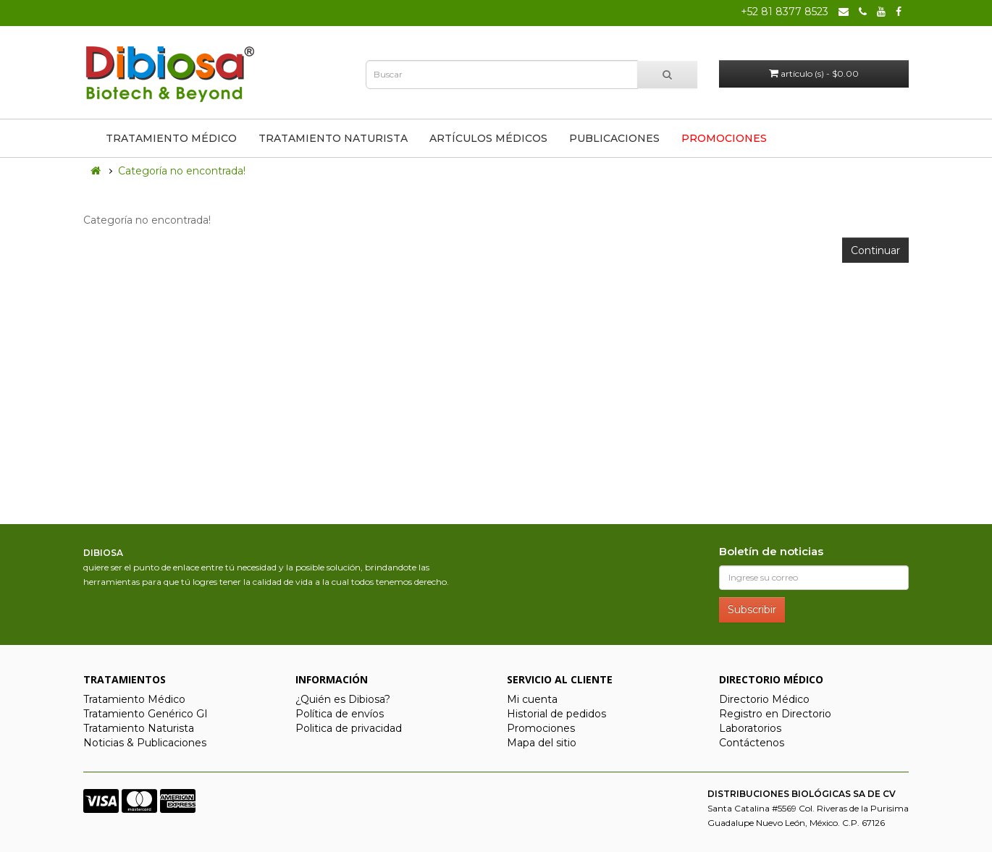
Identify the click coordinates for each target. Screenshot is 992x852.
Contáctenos (751, 742)
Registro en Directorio (775, 713)
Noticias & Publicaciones (144, 742)
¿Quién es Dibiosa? (342, 699)
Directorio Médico (764, 699)
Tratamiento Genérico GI (145, 713)
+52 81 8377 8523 (784, 11)
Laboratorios (750, 728)
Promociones (724, 138)
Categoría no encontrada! (181, 170)
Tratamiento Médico (171, 138)
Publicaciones (614, 138)
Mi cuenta (532, 699)
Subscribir (752, 609)
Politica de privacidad (348, 728)
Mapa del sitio (541, 742)
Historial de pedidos (556, 713)
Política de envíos (339, 713)
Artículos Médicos (488, 138)
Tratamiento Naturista (333, 138)
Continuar (875, 250)
